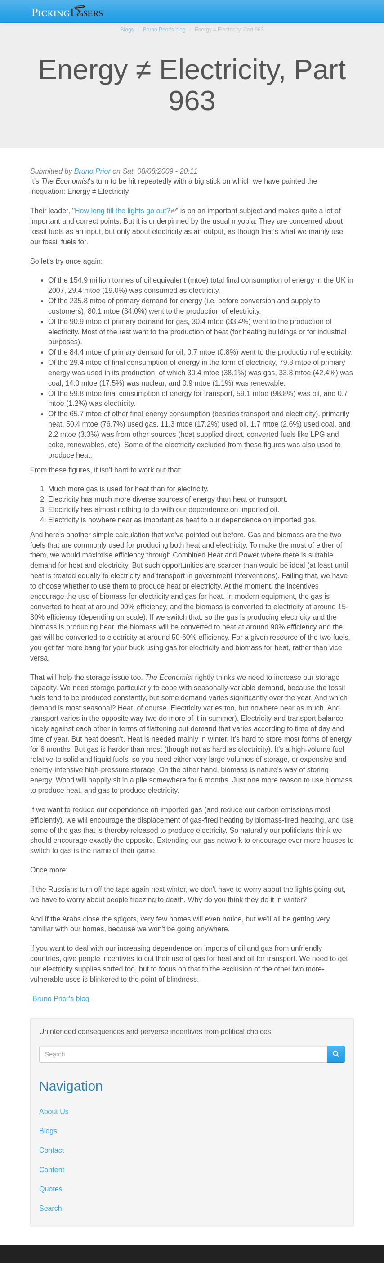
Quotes (51, 1189)
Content (51, 1169)
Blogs (127, 30)
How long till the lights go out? (125, 211)
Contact (51, 1150)
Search (50, 1208)
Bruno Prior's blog (164, 30)
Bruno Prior (92, 171)
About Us (54, 1111)
